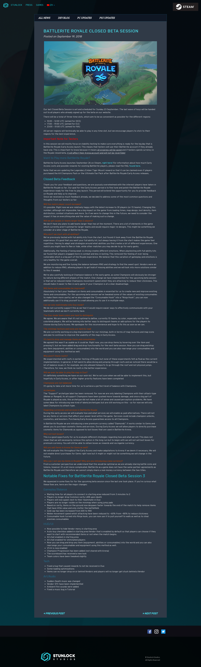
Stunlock (16, 5)
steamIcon (185, 7)
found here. (135, 166)
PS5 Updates (107, 17)
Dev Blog (63, 17)
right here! (107, 163)
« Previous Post (53, 613)
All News (44, 17)
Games (39, 5)
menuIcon (6, 5)
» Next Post (150, 613)
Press (29, 5)
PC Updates (84, 17)
